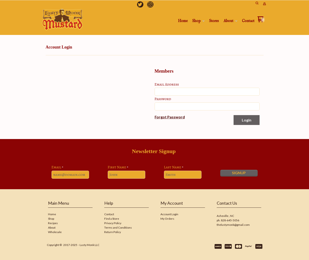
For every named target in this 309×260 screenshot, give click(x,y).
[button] (170, 117)
